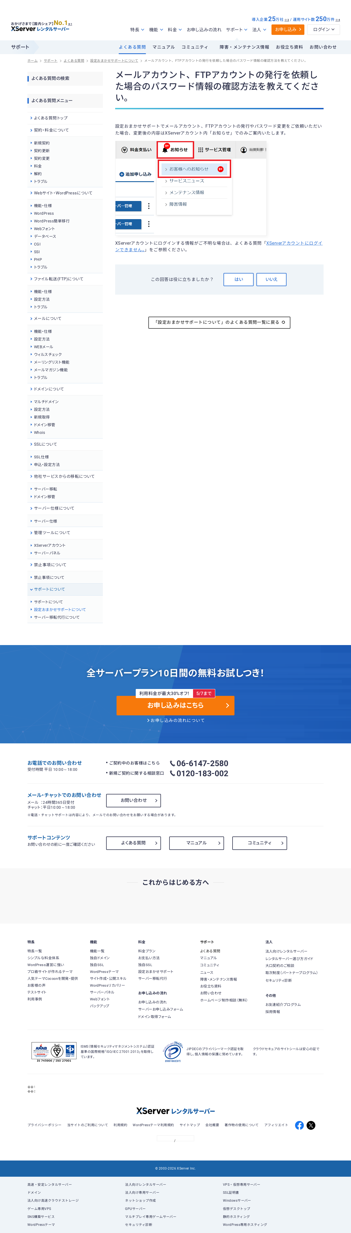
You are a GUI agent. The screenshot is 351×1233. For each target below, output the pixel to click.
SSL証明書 (231, 1193)
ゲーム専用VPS (39, 1209)
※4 (337, 19)
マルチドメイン (46, 402)
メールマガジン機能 (51, 370)
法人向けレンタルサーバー (145, 1185)
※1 (73, 22)
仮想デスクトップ (236, 1209)
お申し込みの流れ (204, 29)
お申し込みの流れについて (178, 720)
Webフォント (44, 229)
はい (238, 279)
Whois (39, 432)
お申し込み (286, 29)
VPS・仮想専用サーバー (242, 1185)
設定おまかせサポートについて (60, 609)
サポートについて (48, 602)
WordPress (44, 213)
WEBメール (43, 347)
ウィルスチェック (48, 354)
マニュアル (163, 47)
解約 (38, 174)
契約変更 (42, 158)
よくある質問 (132, 47)
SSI (37, 252)
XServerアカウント (50, 545)
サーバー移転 (45, 489)
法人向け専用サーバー (142, 1193)
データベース (45, 236)
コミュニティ (195, 47)
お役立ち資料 (289, 47)
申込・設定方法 (47, 464)
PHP (38, 259)
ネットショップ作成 (140, 1201)
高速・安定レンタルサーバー (49, 1185)
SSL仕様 (41, 457)
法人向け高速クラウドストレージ (53, 1201)
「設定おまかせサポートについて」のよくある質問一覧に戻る (219, 322)
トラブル (41, 181)
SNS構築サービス (41, 1217)
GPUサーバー (135, 1209)
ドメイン (34, 1193)
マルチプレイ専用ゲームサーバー (150, 1217)
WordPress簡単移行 (52, 221)
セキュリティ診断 (138, 1225)
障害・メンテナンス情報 (244, 47)
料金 (38, 166)
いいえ (271, 279)
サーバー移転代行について (57, 617)
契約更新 (42, 151)
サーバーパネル (47, 553)
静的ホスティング (236, 1217)
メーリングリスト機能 (52, 362)
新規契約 (42, 143)
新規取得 (42, 417)
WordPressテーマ (41, 1225)
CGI (37, 244)
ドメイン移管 (44, 425)
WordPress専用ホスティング (245, 1225)
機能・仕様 (43, 205)
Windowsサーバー (237, 1201)
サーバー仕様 (45, 521)
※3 (286, 19)
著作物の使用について (242, 1125)
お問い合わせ (323, 47)
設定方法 (42, 299)
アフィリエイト (276, 1125)
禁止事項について (49, 577)
